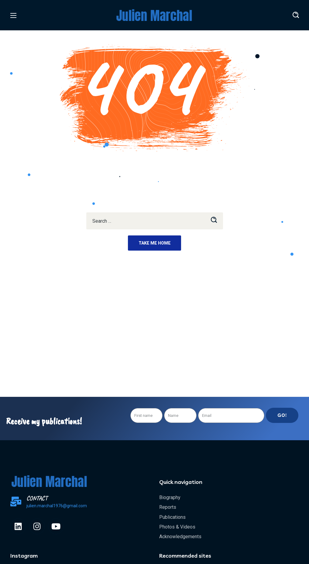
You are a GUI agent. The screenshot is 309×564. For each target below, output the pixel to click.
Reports (167, 507)
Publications (172, 517)
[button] (296, 15)
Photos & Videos (177, 527)
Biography (169, 497)
